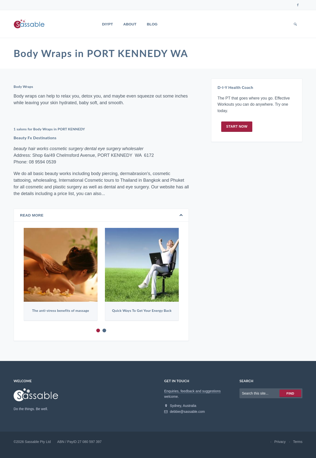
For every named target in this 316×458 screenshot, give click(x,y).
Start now (236, 126)
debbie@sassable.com (184, 412)
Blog (152, 24)
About (129, 24)
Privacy (280, 442)
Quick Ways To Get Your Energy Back (142, 311)
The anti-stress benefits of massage (60, 311)
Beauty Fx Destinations (35, 138)
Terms (297, 442)
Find (290, 393)
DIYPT (107, 24)
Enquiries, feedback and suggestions (192, 391)
